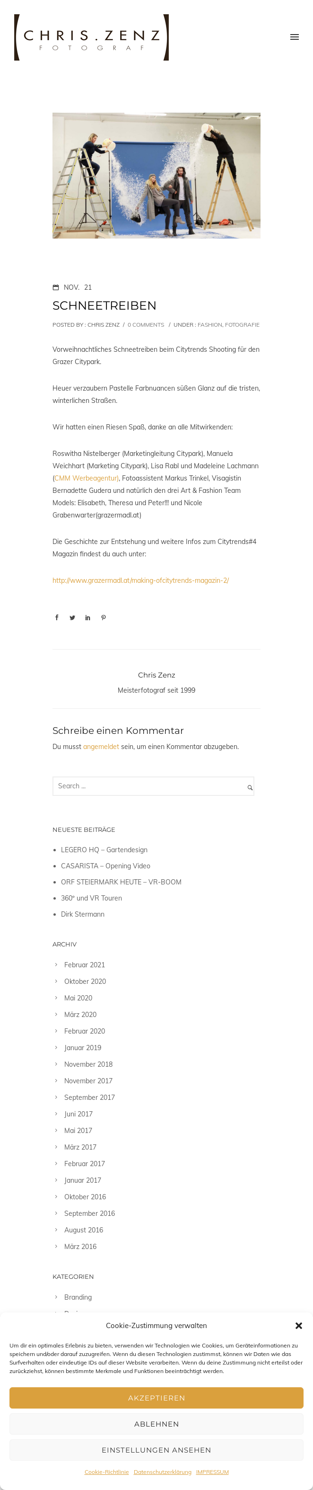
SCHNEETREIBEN (104, 305)
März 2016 (80, 1246)
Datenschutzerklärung (162, 1471)
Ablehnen (156, 1423)
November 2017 (88, 1081)
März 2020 (80, 1014)
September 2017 (89, 1097)
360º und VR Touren (91, 898)
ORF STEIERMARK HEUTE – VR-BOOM (121, 882)
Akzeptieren (156, 1397)
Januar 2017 (82, 1180)
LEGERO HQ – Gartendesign (104, 850)
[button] (299, 1325)
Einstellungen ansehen (156, 1449)
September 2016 (89, 1213)
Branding (78, 1297)
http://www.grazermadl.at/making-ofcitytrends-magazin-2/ (140, 580)
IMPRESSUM (212, 1471)
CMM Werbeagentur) (86, 478)
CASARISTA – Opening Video (105, 866)
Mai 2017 (78, 1130)
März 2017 (80, 1147)
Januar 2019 (82, 1048)
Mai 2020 (78, 998)
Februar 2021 (84, 965)
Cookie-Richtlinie (107, 1471)
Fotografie (242, 324)
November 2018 (88, 1064)
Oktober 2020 (85, 981)
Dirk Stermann (82, 914)
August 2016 (83, 1230)
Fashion (209, 324)
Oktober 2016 (85, 1197)
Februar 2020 (84, 1031)
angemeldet (101, 746)
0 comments (146, 324)
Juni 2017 (78, 1114)
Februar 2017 (84, 1164)
